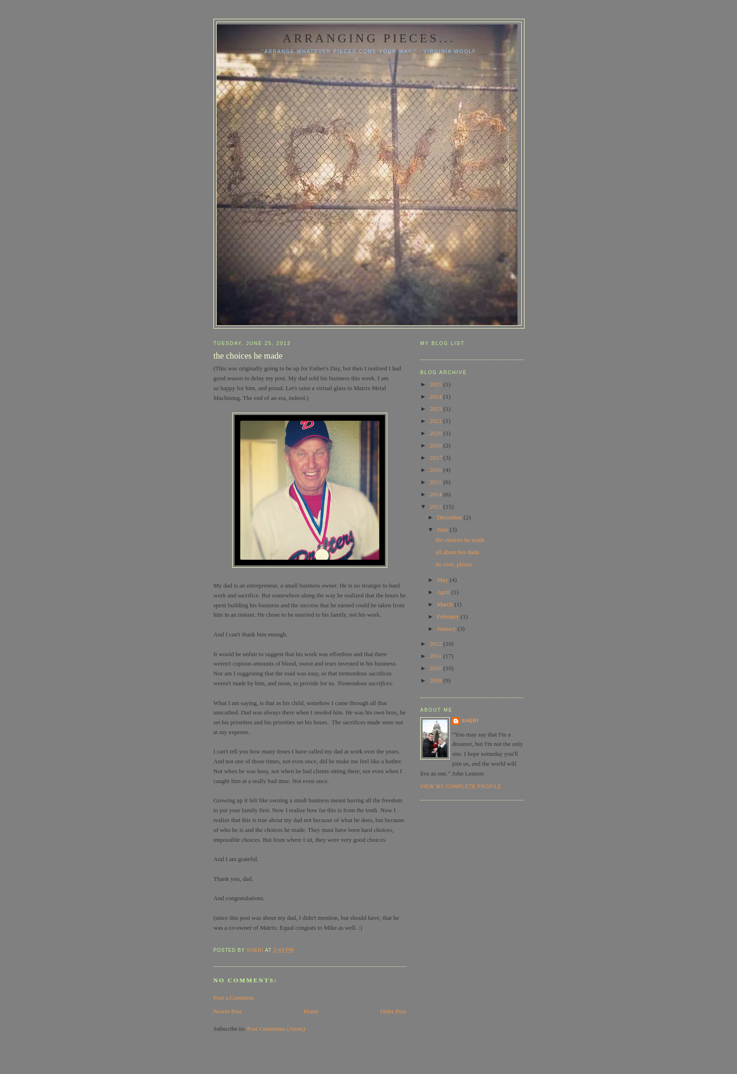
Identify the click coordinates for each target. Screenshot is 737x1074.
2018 (436, 445)
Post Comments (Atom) (276, 1028)
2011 (436, 655)
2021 (436, 420)
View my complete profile (461, 786)
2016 (436, 469)
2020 (436, 433)
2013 (436, 506)
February (449, 616)
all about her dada (457, 552)
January (447, 628)
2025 (436, 384)
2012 (436, 643)
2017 (436, 457)
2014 (436, 494)
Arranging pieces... (368, 38)
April (444, 592)
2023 (436, 408)
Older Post (393, 1011)
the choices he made (460, 539)
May (443, 579)
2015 (436, 482)
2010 (436, 668)
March (446, 604)
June (443, 529)
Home (311, 1011)
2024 (436, 396)
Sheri (470, 720)
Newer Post (227, 1011)
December (450, 517)
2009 (436, 680)
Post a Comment (233, 997)
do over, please (453, 564)
